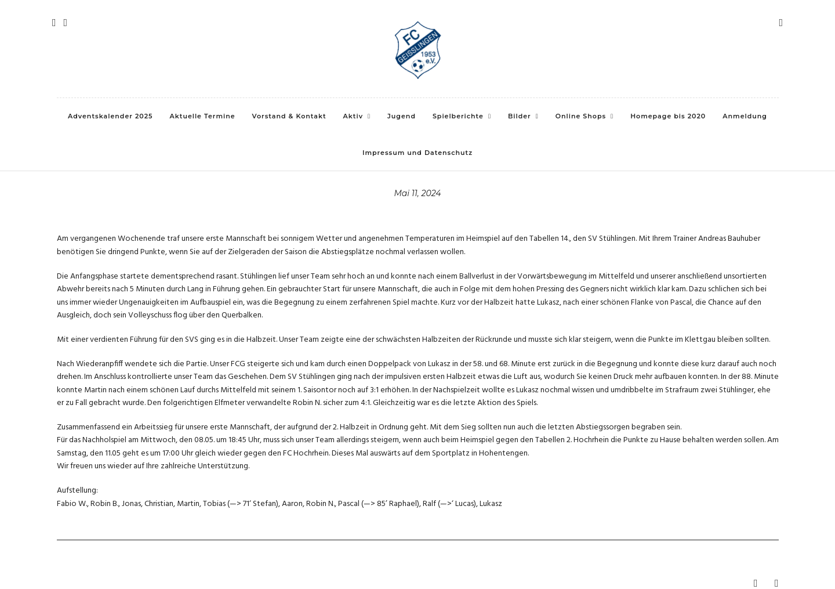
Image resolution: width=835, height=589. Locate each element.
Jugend (401, 116)
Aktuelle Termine (202, 116)
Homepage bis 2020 (668, 116)
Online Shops (581, 116)
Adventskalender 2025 (110, 116)
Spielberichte (458, 116)
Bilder (519, 116)
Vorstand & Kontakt (289, 116)
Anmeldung (745, 116)
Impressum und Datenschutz (417, 153)
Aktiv (353, 116)
